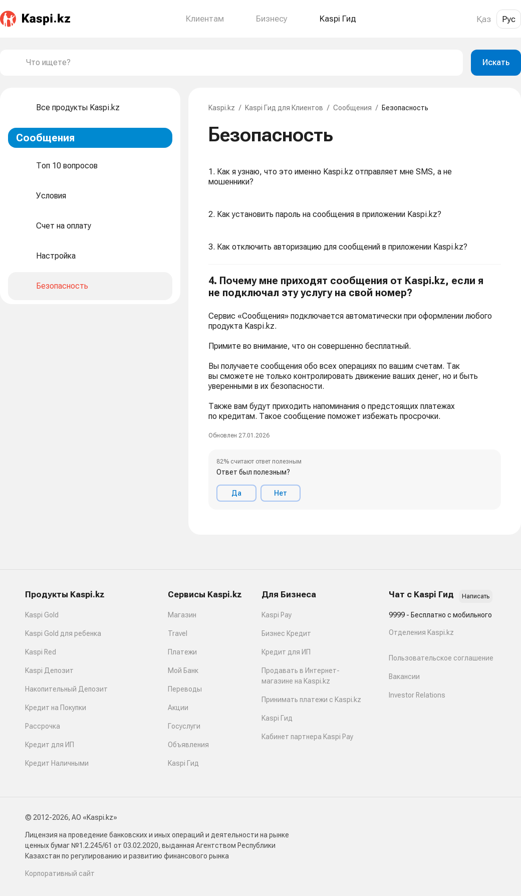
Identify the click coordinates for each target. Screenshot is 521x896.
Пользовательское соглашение (441, 658)
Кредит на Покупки (55, 708)
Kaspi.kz (221, 108)
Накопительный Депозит (66, 689)
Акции (178, 708)
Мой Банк (183, 670)
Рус (508, 19)
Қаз (483, 19)
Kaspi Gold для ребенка (63, 633)
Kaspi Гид (183, 763)
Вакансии (404, 677)
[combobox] (240, 63)
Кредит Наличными (57, 763)
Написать (475, 596)
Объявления (188, 745)
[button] (354, 392)
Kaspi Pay (277, 615)
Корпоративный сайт (60, 873)
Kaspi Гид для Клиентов (284, 108)
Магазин (182, 615)
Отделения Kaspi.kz (421, 632)
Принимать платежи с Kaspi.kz (311, 700)
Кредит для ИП (49, 745)
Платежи (182, 652)
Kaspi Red (40, 652)
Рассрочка (42, 726)
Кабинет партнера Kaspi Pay (307, 737)
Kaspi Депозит (49, 670)
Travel (177, 633)
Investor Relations (417, 695)
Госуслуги (184, 726)
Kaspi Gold (42, 615)
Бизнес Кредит (286, 633)
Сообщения (352, 108)
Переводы (185, 689)
